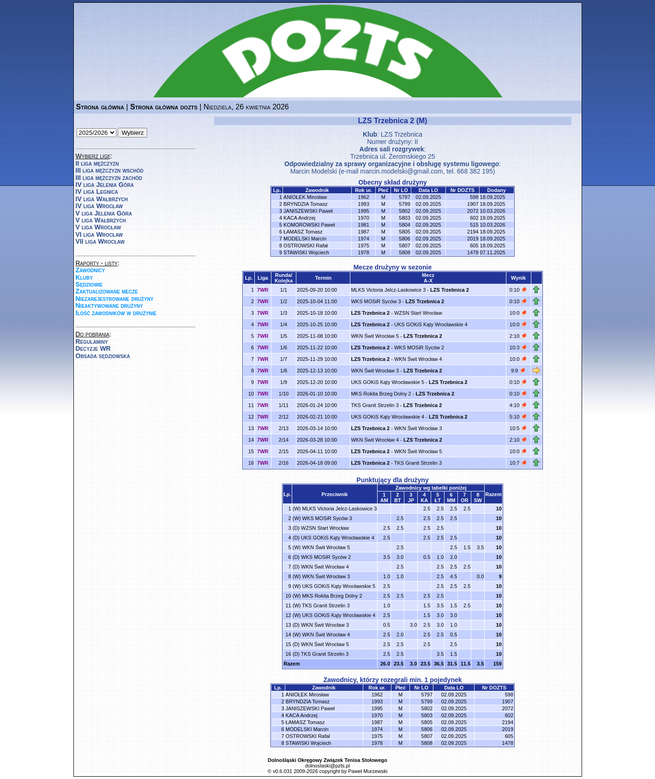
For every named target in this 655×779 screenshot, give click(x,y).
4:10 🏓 (518, 405)
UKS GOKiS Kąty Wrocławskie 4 (431, 324)
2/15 (283, 451)
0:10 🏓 (518, 290)
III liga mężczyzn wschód (110, 170)
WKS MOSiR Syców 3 (376, 301)
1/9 (283, 382)
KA (424, 500)
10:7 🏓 (518, 463)
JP (411, 500)
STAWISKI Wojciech (306, 252)
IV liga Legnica (97, 191)
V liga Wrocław (98, 227)
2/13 (283, 428)
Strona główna (100, 107)
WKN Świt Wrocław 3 (375, 370)
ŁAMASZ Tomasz (303, 231)
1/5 (283, 336)
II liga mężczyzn (97, 163)
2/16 (283, 463)
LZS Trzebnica (401, 134)
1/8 (283, 370)
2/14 (283, 440)
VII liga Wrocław (100, 241)
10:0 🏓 (518, 313)
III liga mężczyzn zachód (109, 177)
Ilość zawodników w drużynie (116, 313)
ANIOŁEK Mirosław (305, 197)
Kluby (84, 277)
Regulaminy (92, 341)
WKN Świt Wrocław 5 (375, 336)
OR (465, 500)
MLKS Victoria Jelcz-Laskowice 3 (388, 290)
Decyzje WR (93, 348)
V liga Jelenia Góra (104, 213)
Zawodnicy (90, 270)
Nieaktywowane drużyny (109, 305)
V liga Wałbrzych (101, 220)
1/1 (283, 290)
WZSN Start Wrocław (418, 313)
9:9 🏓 (518, 370)
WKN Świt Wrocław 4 (418, 359)
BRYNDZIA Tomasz (305, 204)
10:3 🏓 (518, 347)
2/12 (283, 416)
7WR (262, 290)
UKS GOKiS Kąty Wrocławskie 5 (387, 382)
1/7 (283, 359)
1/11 (283, 405)
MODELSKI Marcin (304, 238)
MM (451, 500)
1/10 (283, 393)
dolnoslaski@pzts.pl (327, 765)
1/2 (283, 301)
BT (397, 500)
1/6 (283, 347)
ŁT (438, 500)
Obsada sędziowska (103, 356)
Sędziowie (89, 284)
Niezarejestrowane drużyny (115, 298)
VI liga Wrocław (99, 234)
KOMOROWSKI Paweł (309, 225)
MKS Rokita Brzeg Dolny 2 (381, 393)
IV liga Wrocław (99, 206)
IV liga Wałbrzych (102, 199)
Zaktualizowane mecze (107, 291)
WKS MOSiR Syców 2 (419, 347)
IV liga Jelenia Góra (105, 184)
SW (478, 500)
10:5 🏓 (518, 428)
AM (384, 500)
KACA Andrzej (299, 218)
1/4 (283, 324)
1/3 (283, 313)
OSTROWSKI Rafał (305, 245)
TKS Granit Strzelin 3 (374, 405)
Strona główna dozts (164, 107)
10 (499, 508)
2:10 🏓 (518, 336)
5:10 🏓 (518, 416)
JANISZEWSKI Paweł (307, 211)
